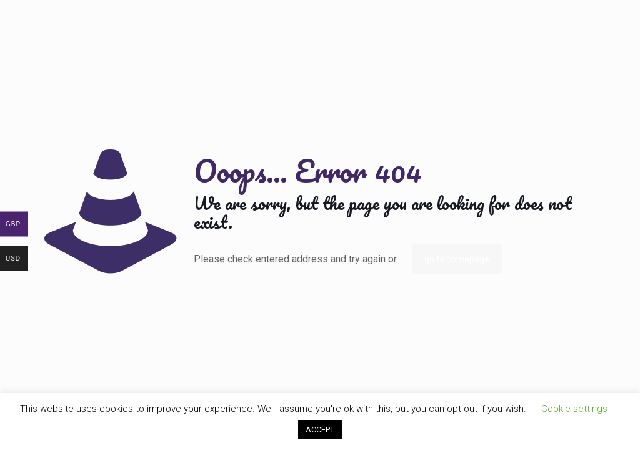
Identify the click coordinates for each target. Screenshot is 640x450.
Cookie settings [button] (574, 408)
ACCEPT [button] (320, 429)
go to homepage (456, 259)
